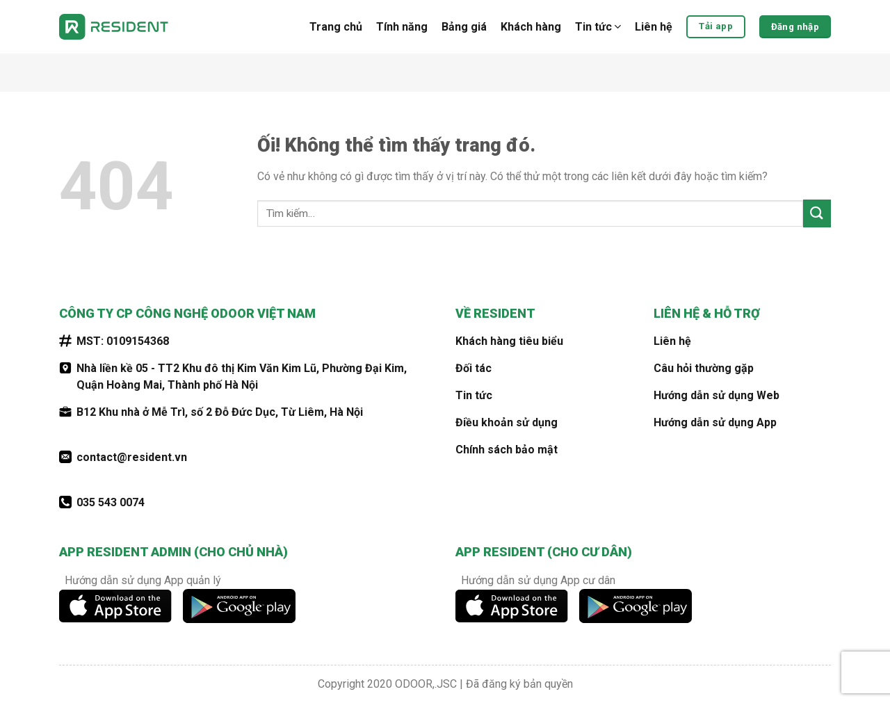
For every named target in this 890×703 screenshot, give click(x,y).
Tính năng (402, 26)
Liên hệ (653, 26)
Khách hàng (531, 26)
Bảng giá (464, 26)
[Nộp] (817, 213)
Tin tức (598, 27)
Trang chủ (335, 26)
